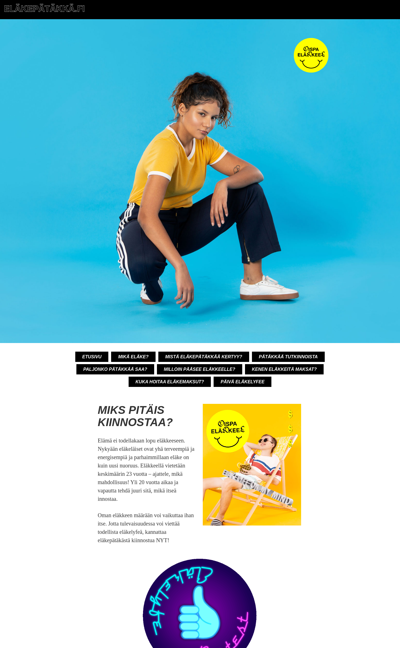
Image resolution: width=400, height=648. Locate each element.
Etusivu (91, 356)
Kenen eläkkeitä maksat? (284, 369)
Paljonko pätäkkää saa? (115, 369)
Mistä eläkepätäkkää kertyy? (203, 356)
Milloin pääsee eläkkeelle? (199, 369)
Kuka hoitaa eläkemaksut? (170, 381)
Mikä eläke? (133, 356)
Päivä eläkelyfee (242, 381)
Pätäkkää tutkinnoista (288, 356)
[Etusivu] (44, 12)
